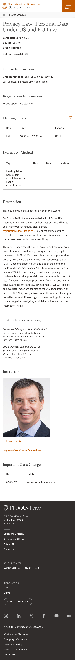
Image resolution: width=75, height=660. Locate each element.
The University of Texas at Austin (27, 627)
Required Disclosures (16, 634)
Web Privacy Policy (13, 644)
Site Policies (9, 654)
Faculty (27, 567)
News (6, 587)
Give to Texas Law (18, 601)
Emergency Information (15, 639)
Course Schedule (17, 15)
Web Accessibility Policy (15, 649)
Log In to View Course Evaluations (22, 450)
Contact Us (9, 549)
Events (7, 592)
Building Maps (10, 544)
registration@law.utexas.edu (19, 231)
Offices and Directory (14, 533)
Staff (36, 567)
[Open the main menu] (68, 6)
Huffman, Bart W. (26, 410)
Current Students (12, 567)
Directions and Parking (15, 539)
